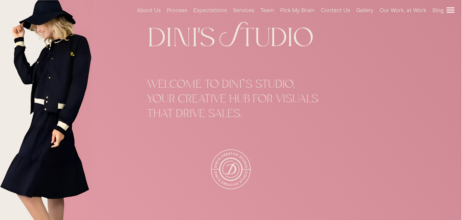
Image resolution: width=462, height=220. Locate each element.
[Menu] (450, 10)
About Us (149, 10)
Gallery (365, 10)
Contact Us (335, 10)
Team (267, 10)
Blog (438, 10)
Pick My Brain (297, 10)
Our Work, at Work (403, 10)
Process (177, 10)
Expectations (210, 10)
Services (243, 10)
